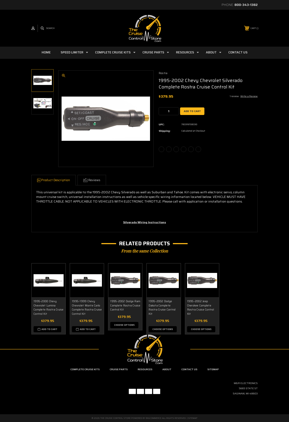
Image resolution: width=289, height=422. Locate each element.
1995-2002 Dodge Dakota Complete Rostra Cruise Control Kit (162, 307)
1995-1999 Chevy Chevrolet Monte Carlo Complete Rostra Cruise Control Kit (87, 307)
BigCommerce (153, 418)
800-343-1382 (246, 4)
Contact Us (238, 52)
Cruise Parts (155, 52)
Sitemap (213, 369)
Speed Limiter (74, 52)
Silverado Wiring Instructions (144, 222)
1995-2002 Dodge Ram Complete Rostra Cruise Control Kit (125, 305)
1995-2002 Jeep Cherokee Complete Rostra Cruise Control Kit (200, 307)
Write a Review (249, 96)
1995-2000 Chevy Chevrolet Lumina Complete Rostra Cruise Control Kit (49, 307)
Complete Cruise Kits (115, 52)
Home (46, 52)
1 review (234, 96)
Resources (187, 52)
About (213, 52)
